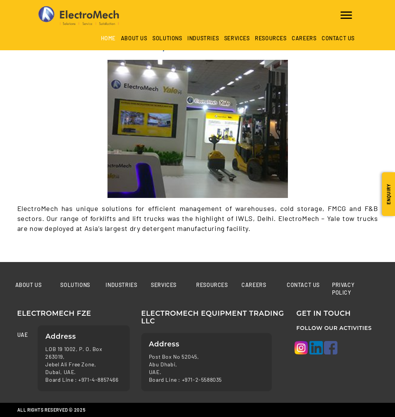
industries (203, 38)
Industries (121, 285)
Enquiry (388, 194)
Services (237, 38)
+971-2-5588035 (202, 379)
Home (108, 38)
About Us (134, 38)
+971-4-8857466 (98, 379)
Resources (270, 38)
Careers (304, 38)
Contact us (338, 38)
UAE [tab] (21, 334)
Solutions (167, 38)
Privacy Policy (343, 289)
